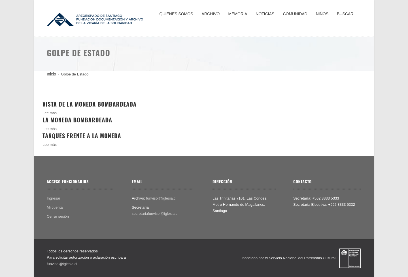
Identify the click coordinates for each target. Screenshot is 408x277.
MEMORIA (237, 14)
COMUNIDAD (295, 14)
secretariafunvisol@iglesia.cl (155, 213)
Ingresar (53, 198)
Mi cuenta (55, 207)
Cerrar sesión (58, 216)
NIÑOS (322, 14)
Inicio (51, 74)
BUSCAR (345, 14)
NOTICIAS (265, 14)
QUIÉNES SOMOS (176, 14)
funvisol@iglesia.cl (161, 198)
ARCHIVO (211, 14)
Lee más (49, 113)
